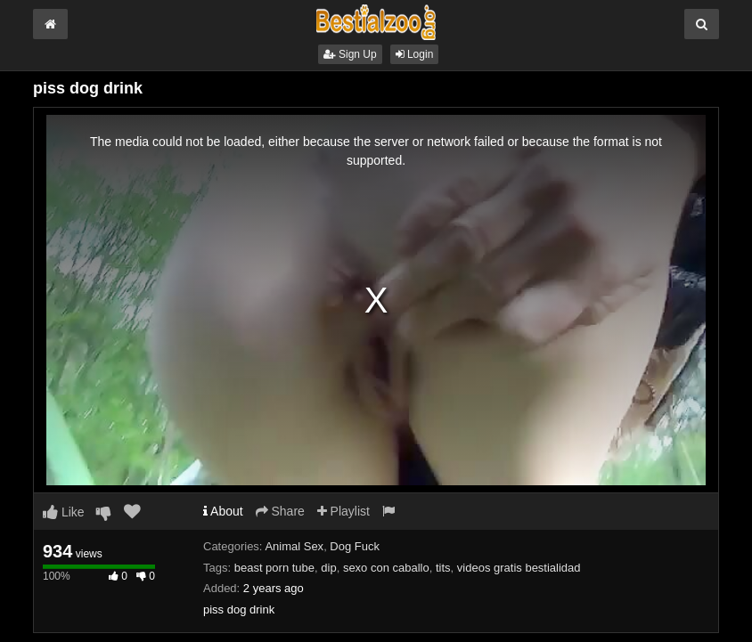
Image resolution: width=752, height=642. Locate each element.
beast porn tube (274, 567)
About (223, 511)
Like (64, 512)
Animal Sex (294, 546)
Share (280, 511)
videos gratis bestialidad (519, 567)
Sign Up (350, 54)
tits (443, 567)
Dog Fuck (355, 546)
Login (415, 54)
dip (328, 567)
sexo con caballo (386, 567)
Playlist (343, 511)
